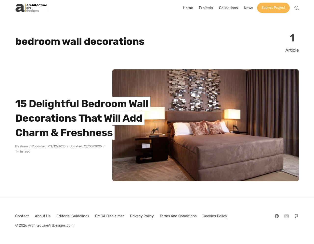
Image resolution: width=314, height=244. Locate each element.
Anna (24, 146)
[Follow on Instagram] (286, 216)
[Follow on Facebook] (276, 216)
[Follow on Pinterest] (296, 216)
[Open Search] (296, 8)
